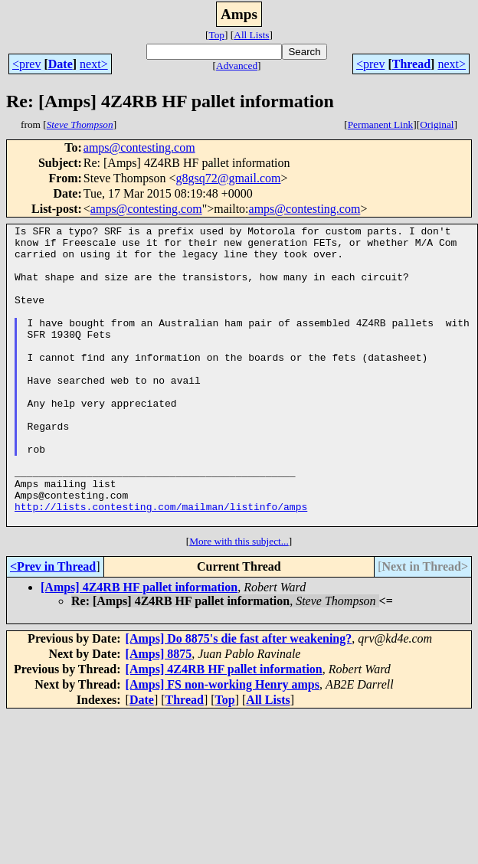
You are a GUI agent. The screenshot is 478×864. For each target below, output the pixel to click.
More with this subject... (239, 601)
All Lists (251, 35)
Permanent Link (381, 124)
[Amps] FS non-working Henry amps (222, 744)
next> (94, 63)
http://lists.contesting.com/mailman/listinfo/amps (161, 564)
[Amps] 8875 (159, 713)
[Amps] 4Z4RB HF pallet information (139, 646)
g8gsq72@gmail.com (228, 178)
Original (436, 124)
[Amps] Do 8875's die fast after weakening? (239, 698)
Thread (411, 63)
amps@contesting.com (139, 147)
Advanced (236, 65)
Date (60, 63)
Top (216, 35)
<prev (26, 63)
